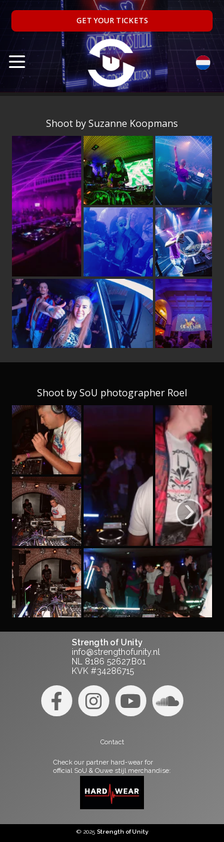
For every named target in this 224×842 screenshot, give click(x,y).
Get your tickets (112, 20)
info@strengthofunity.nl (116, 652)
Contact (112, 742)
